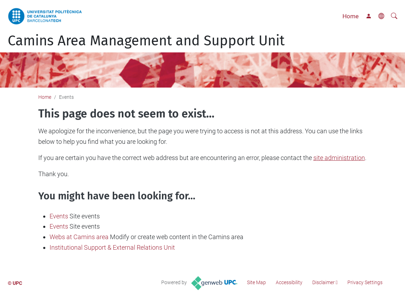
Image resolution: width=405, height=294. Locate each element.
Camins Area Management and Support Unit (146, 40)
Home (350, 16)
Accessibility (289, 282)
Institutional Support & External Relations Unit (112, 247)
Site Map (256, 282)
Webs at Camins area (79, 237)
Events (59, 216)
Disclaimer (323, 282)
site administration (339, 157)
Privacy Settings (365, 282)
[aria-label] (394, 16)
